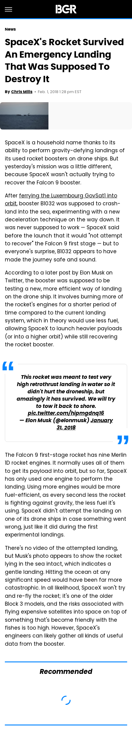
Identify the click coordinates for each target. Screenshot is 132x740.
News (10, 29)
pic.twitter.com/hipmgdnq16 (66, 413)
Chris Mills (21, 91)
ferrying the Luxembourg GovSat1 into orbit (61, 200)
